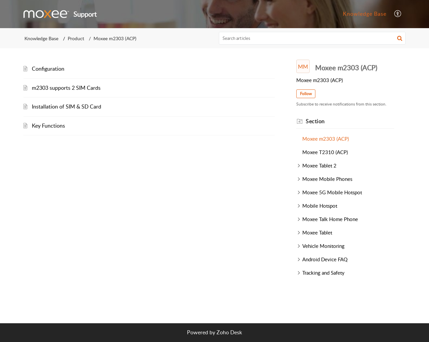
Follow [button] (306, 93)
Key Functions (48, 125)
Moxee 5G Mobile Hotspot (332, 192)
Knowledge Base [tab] (364, 13)
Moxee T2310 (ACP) (325, 152)
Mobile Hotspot (319, 205)
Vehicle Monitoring (323, 246)
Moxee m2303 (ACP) (325, 138)
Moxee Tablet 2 (319, 165)
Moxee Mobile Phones (327, 179)
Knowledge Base (41, 38)
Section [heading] (315, 121)
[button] (398, 14)
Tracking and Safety (323, 272)
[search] (312, 38)
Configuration (48, 68)
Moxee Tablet (317, 232)
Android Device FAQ (325, 259)
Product (76, 38)
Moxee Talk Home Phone (330, 219)
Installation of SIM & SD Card (66, 106)
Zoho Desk (229, 332)
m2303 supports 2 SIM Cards (66, 87)
